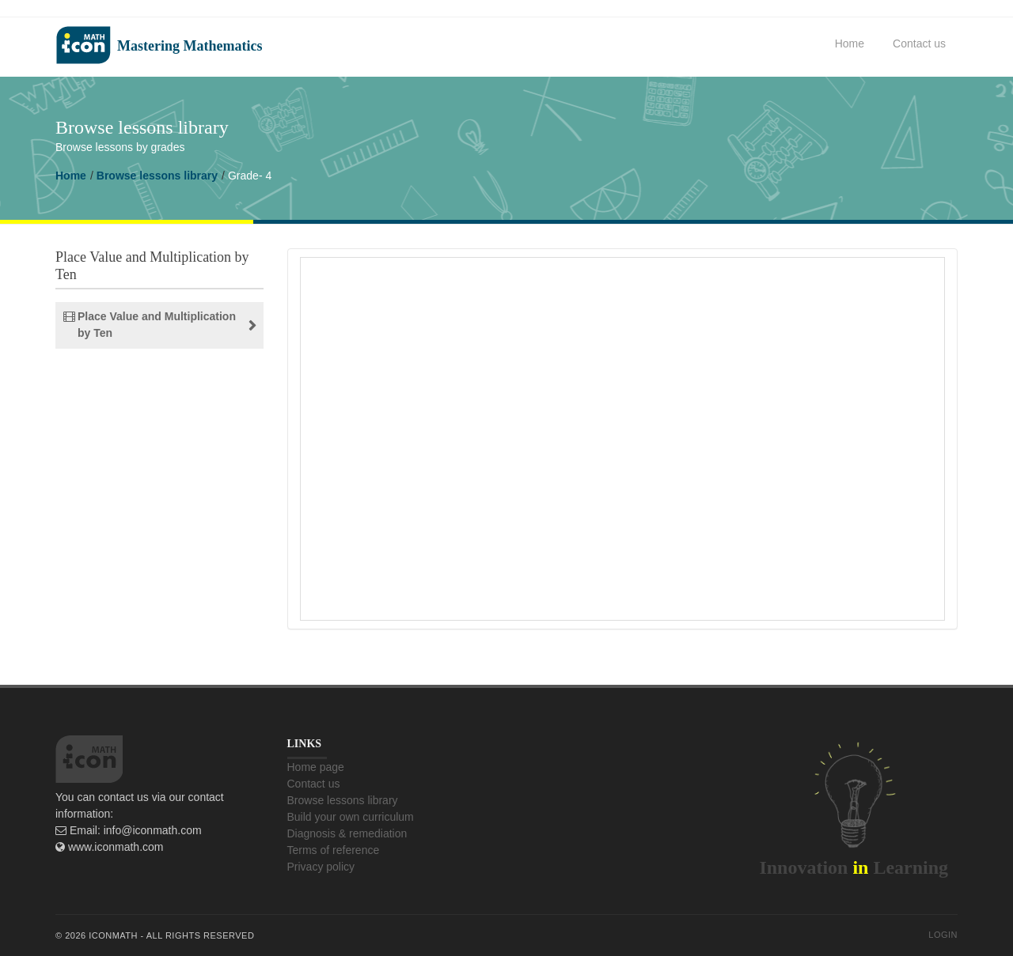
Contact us (919, 43)
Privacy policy (321, 866)
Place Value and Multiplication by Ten (157, 324)
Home (849, 43)
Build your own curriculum (350, 817)
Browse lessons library (157, 175)
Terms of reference (333, 850)
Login (943, 934)
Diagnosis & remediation (347, 833)
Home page (315, 767)
